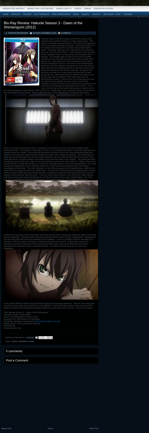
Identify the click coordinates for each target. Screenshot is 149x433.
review (31, 341)
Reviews (27, 14)
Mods (76, 14)
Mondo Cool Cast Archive (40, 9)
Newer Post (6, 428)
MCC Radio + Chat (112, 14)
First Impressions (61, 14)
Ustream (128, 14)
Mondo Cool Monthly (13, 9)
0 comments (66, 33)
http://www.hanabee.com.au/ (47, 321)
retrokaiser (22, 341)
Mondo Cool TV (63, 9)
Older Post (93, 428)
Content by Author (103, 9)
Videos (77, 9)
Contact (96, 14)
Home (5, 14)
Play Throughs (41, 14)
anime (14, 341)
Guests (85, 14)
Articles (15, 14)
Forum (87, 9)
